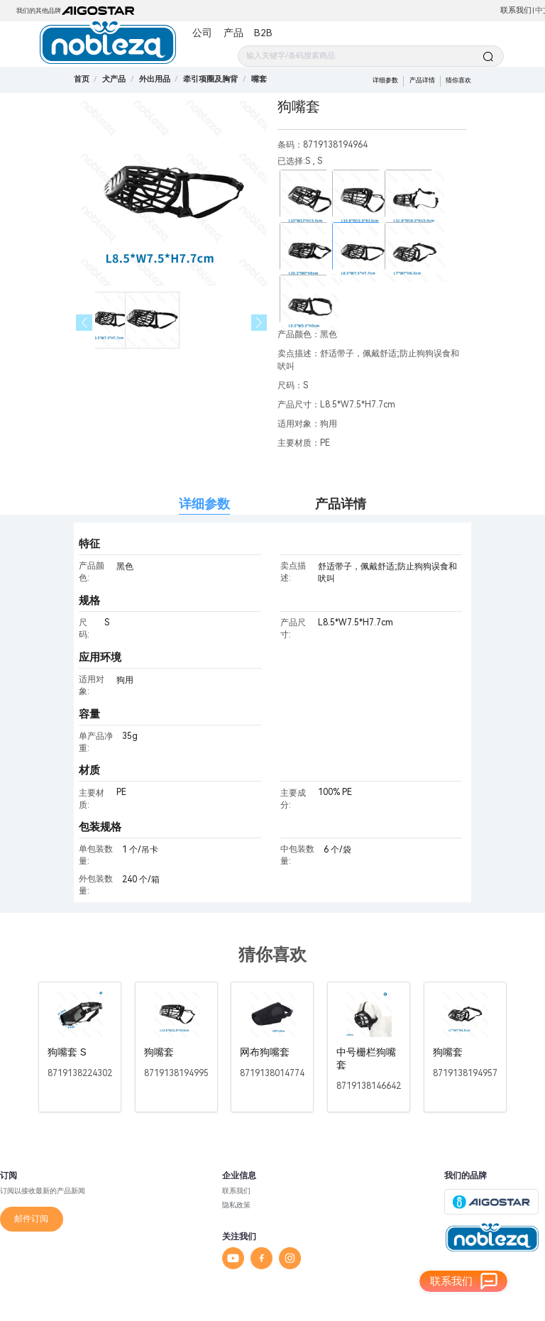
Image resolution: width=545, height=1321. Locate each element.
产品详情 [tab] (340, 503)
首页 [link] (81, 79)
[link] (114, 79)
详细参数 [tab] (204, 503)
